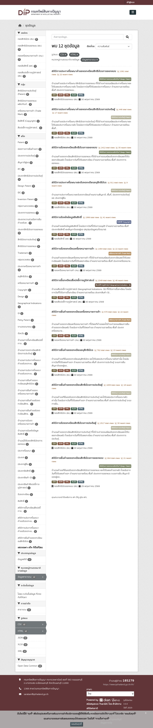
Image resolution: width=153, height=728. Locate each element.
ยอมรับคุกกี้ (76, 724)
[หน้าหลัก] (20, 26)
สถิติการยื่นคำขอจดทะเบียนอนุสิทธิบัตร (73, 350)
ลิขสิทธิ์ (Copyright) (124, 222)
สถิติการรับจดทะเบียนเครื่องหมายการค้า (73, 249)
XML (67, 95)
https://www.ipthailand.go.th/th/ (118, 684)
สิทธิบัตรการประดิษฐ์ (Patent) (121, 117)
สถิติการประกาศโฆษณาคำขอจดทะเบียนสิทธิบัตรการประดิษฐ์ (84, 109)
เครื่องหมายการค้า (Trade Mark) (120, 253)
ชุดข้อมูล (30, 26)
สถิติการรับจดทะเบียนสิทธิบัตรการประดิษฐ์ (74, 423)
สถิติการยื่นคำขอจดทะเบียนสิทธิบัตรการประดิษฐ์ (77, 385)
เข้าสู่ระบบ (130, 2)
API (74, 497)
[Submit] (127, 37)
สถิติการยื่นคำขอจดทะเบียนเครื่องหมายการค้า (76, 312)
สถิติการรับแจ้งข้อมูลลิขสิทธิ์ (67, 217)
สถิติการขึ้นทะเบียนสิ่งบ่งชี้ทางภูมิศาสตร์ (73, 280)
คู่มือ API (83, 497)
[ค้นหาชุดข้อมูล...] (87, 37)
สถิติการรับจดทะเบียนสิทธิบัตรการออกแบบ (75, 147)
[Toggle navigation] (132, 12)
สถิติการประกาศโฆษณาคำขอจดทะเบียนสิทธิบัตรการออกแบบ (84, 71)
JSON (61, 95)
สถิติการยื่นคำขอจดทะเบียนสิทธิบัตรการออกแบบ (78, 458)
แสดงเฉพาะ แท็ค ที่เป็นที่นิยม (30, 547)
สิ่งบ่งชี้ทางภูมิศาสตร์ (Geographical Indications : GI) (113, 285)
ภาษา (89, 689)
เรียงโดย (90, 46)
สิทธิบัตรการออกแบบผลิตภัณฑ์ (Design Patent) (115, 79)
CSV (54, 95)
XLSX (74, 95)
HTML (81, 95)
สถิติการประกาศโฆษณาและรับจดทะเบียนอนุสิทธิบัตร (79, 182)
